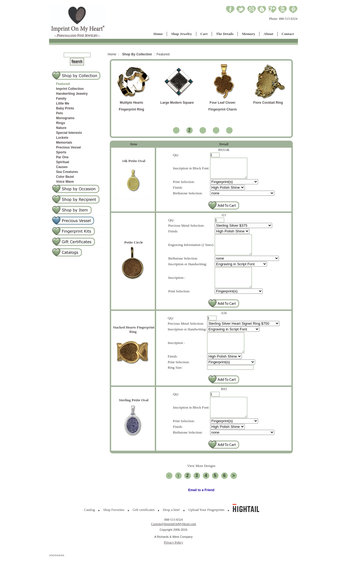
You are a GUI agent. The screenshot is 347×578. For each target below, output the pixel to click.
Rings (60, 123)
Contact (288, 34)
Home (158, 34)
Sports (61, 152)
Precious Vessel (68, 147)
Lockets (62, 138)
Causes (62, 167)
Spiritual (62, 162)
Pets (59, 113)
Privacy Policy (173, 563)
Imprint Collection (70, 89)
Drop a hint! (171, 530)
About (268, 34)
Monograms (65, 118)
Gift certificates (144, 530)
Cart (204, 34)
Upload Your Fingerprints (206, 530)
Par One (62, 157)
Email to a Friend (201, 510)
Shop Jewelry (181, 34)
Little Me (62, 103)
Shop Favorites (113, 530)
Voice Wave (65, 182)
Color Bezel (65, 177)
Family (61, 98)
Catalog (89, 530)
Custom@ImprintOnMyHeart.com (173, 544)
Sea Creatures (67, 172)
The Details (225, 34)
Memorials (64, 142)
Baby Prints (65, 108)
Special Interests (69, 133)
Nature (61, 128)
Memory (248, 34)
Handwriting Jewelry (72, 94)
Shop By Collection (137, 54)
